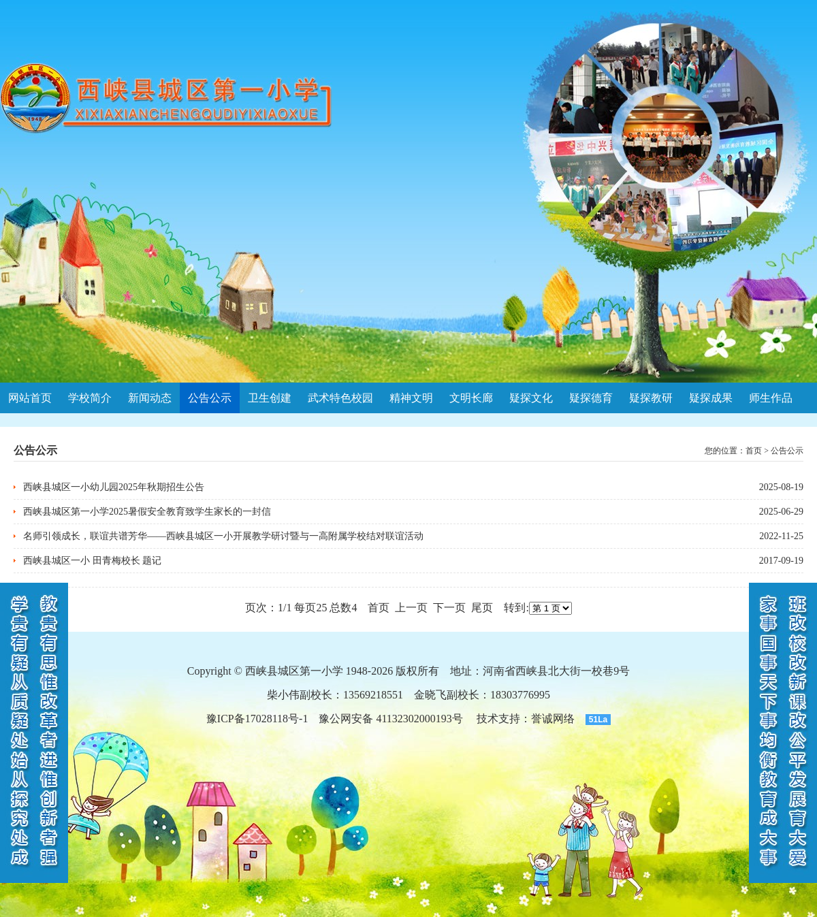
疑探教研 (651, 398)
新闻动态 (150, 398)
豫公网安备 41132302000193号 (390, 718)
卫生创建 (269, 398)
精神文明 (411, 398)
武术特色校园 (340, 398)
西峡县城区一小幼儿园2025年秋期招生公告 (113, 487)
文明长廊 (471, 398)
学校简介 (90, 398)
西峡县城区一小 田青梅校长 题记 (92, 561)
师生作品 (770, 398)
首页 (754, 450)
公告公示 (209, 398)
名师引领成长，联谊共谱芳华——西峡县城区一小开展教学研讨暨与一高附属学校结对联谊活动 (223, 536)
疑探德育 (591, 398)
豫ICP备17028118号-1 (257, 718)
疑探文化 (531, 398)
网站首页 (30, 398)
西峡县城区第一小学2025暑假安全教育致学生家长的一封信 (147, 511)
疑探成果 (711, 398)
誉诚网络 (553, 718)
